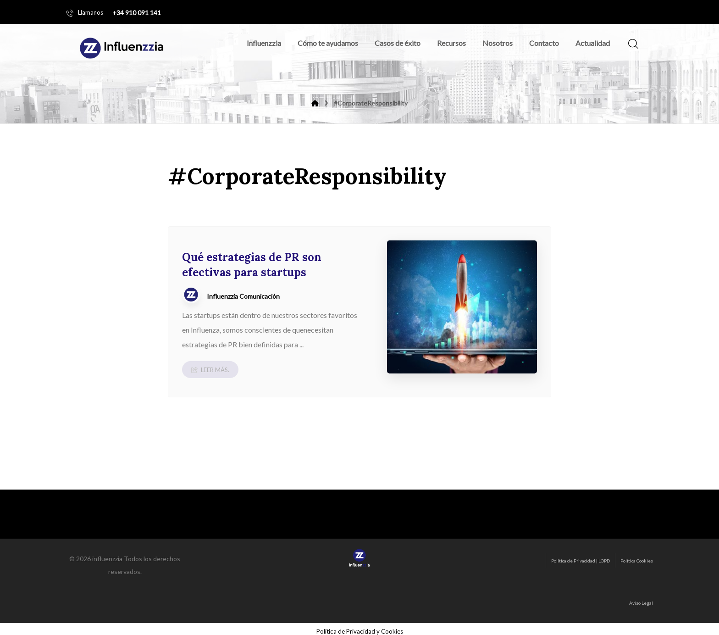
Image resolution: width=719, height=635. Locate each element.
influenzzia (107, 553)
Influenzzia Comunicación (243, 296)
